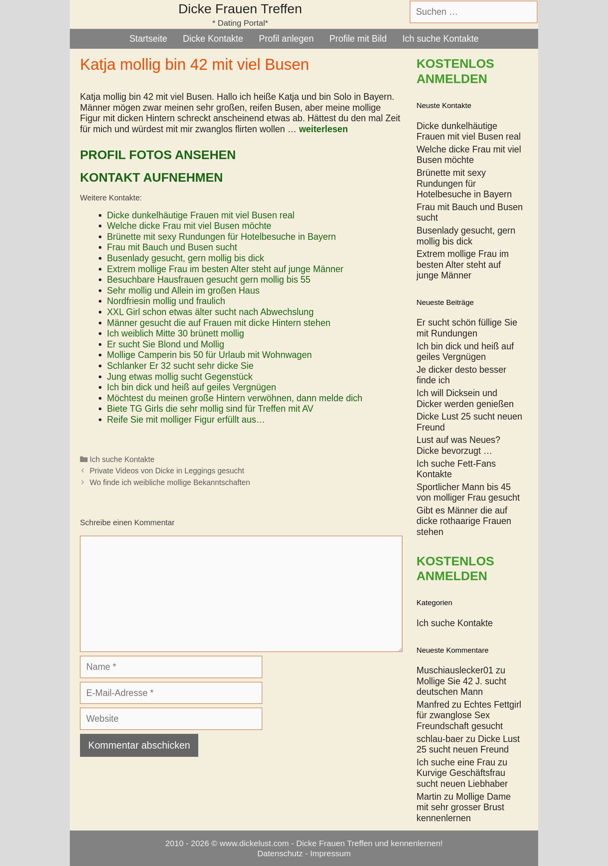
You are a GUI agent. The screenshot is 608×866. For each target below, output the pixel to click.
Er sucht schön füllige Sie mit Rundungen (466, 327)
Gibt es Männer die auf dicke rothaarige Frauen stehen (463, 521)
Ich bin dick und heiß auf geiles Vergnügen (465, 351)
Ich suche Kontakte (440, 39)
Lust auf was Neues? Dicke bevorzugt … (458, 445)
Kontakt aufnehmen (151, 177)
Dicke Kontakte (213, 39)
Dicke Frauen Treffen (240, 8)
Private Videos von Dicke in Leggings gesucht (167, 470)
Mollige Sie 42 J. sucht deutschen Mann (461, 686)
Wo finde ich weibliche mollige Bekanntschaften (170, 482)
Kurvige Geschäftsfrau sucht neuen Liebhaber (462, 778)
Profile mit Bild (358, 39)
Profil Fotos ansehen (158, 155)
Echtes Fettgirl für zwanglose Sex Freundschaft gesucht (468, 715)
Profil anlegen (286, 39)
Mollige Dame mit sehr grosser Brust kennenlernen (463, 807)
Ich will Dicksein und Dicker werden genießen (465, 398)
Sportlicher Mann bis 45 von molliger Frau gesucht (468, 492)
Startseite (148, 39)
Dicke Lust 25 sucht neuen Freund (468, 744)
